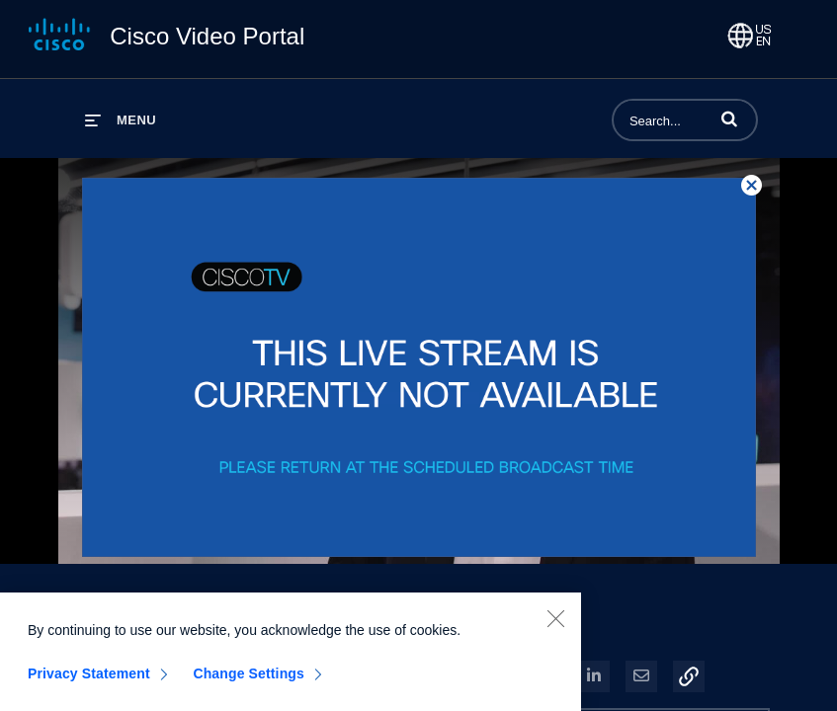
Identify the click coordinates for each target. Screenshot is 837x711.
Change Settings (248, 676)
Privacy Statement (89, 676)
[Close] (555, 621)
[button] (729, 118)
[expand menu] (120, 120)
